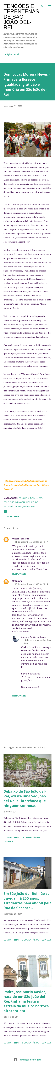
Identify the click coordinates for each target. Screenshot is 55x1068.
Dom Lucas (36, 498)
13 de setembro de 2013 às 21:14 (31, 584)
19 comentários (31, 837)
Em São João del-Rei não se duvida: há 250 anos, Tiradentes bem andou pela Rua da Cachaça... (27, 900)
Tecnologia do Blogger (27, 1059)
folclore (9, 502)
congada (24, 498)
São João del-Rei (27, 506)
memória (20, 502)
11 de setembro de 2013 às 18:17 (31, 541)
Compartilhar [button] (11, 516)
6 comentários (30, 1042)
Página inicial (12, 54)
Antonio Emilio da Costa (33, 637)
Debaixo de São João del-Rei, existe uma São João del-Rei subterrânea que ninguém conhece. (25, 798)
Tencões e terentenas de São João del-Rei (21, 16)
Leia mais (8, 841)
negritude (32, 502)
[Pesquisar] (42, 5)
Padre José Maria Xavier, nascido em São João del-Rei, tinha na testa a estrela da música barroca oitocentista (26, 1001)
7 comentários (30, 939)
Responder (19, 573)
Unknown (17, 580)
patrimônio (10, 506)
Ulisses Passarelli (20, 538)
